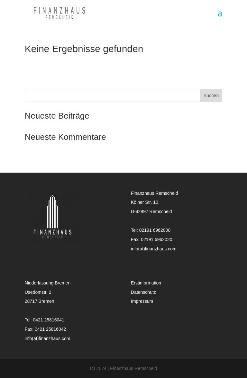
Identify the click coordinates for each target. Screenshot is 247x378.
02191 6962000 (154, 230)
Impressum (142, 301)
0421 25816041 (48, 319)
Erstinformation (146, 282)
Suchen (211, 95)
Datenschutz (143, 292)
